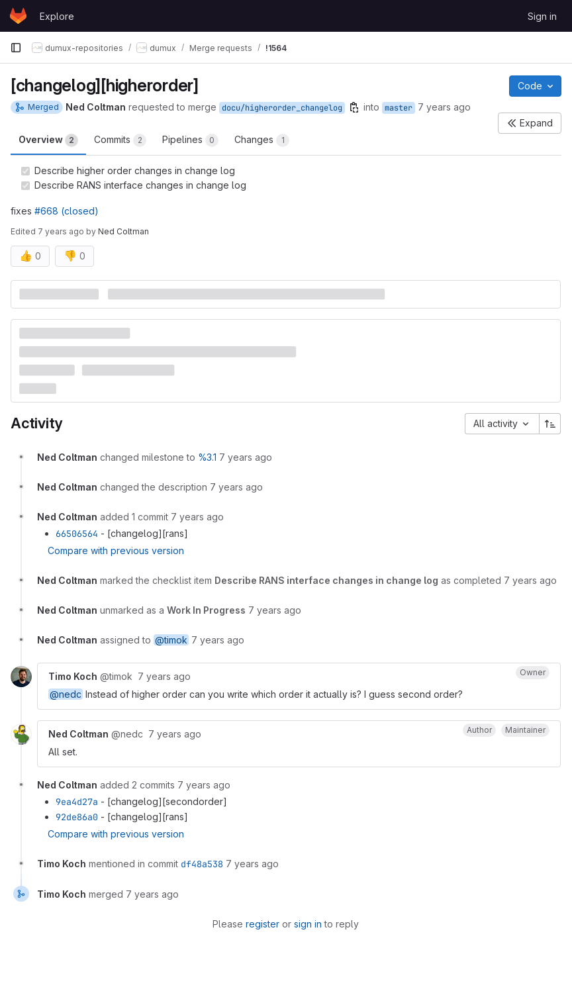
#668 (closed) (66, 210)
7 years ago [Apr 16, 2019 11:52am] (444, 107)
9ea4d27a (77, 802)
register (262, 923)
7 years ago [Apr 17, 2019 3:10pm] (61, 231)
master (398, 108)
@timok (171, 639)
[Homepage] (18, 15)
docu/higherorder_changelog (282, 108)
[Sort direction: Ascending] (550, 423)
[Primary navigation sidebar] (15, 47)
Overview (48, 140)
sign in (308, 923)
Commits (120, 140)
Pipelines (190, 140)
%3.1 (207, 457)
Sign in (542, 16)
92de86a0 (77, 817)
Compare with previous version (116, 550)
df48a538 (202, 864)
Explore (57, 16)
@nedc (65, 694)
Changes (261, 140)
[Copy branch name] (354, 107)
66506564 (77, 534)
